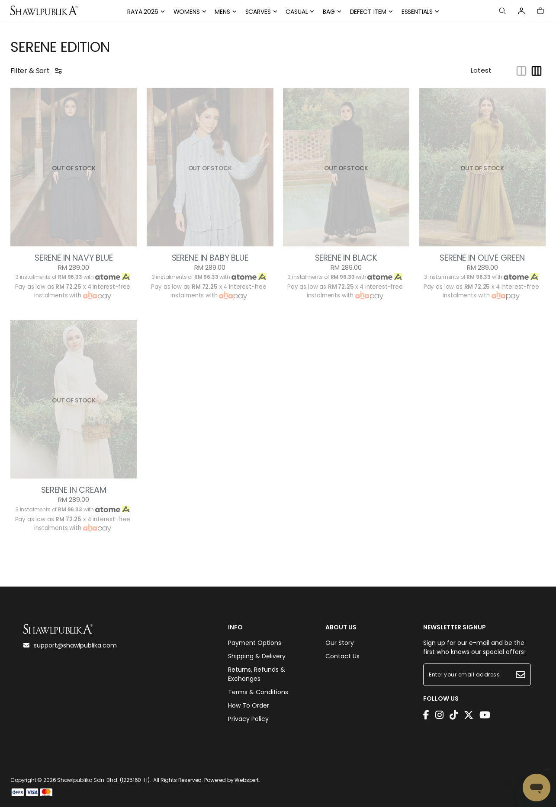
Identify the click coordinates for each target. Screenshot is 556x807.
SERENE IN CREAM (73, 490)
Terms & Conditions (258, 692)
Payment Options (254, 642)
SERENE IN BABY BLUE (210, 258)
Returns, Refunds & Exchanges (256, 674)
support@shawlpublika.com (70, 645)
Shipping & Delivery (257, 656)
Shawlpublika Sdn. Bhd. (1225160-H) (103, 780)
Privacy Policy (248, 718)
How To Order (248, 705)
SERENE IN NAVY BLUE (74, 258)
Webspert (247, 780)
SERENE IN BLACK (346, 258)
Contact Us (342, 656)
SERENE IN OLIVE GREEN (482, 258)
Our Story (339, 642)
